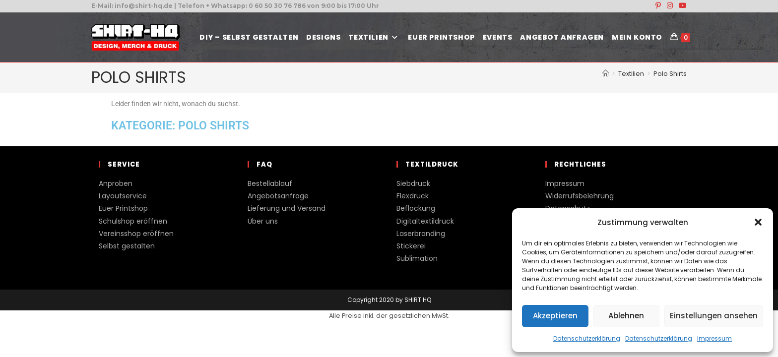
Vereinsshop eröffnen (136, 233)
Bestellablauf (270, 183)
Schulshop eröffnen (133, 221)
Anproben (115, 183)
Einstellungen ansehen (714, 315)
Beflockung (415, 208)
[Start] (605, 73)
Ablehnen (626, 315)
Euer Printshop (123, 208)
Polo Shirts (670, 73)
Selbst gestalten (127, 246)
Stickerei (411, 246)
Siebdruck (413, 183)
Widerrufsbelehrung (579, 196)
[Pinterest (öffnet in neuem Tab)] (658, 6)
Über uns (263, 221)
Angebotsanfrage (278, 196)
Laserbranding (420, 233)
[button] (758, 222)
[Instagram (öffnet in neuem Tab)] (670, 6)
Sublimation (417, 258)
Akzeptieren (555, 315)
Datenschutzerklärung (586, 338)
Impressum (714, 338)
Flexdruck (412, 196)
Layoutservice (123, 196)
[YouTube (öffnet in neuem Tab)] (681, 6)
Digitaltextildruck (425, 221)
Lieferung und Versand (286, 208)
